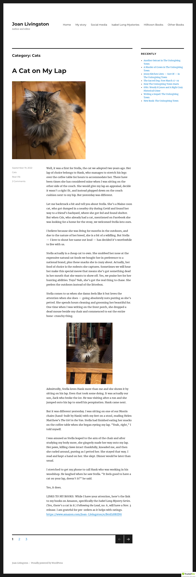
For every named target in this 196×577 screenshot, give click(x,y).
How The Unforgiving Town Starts (161, 84)
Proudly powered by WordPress (47, 563)
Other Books (176, 24)
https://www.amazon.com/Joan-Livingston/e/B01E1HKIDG (84, 514)
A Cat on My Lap (39, 71)
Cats (14, 172)
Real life (16, 176)
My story (80, 24)
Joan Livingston (30, 24)
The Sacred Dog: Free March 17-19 (161, 80)
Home (67, 24)
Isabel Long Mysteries (125, 24)
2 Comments (18, 181)
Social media (99, 24)
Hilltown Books (153, 24)
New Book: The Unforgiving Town (161, 100)
